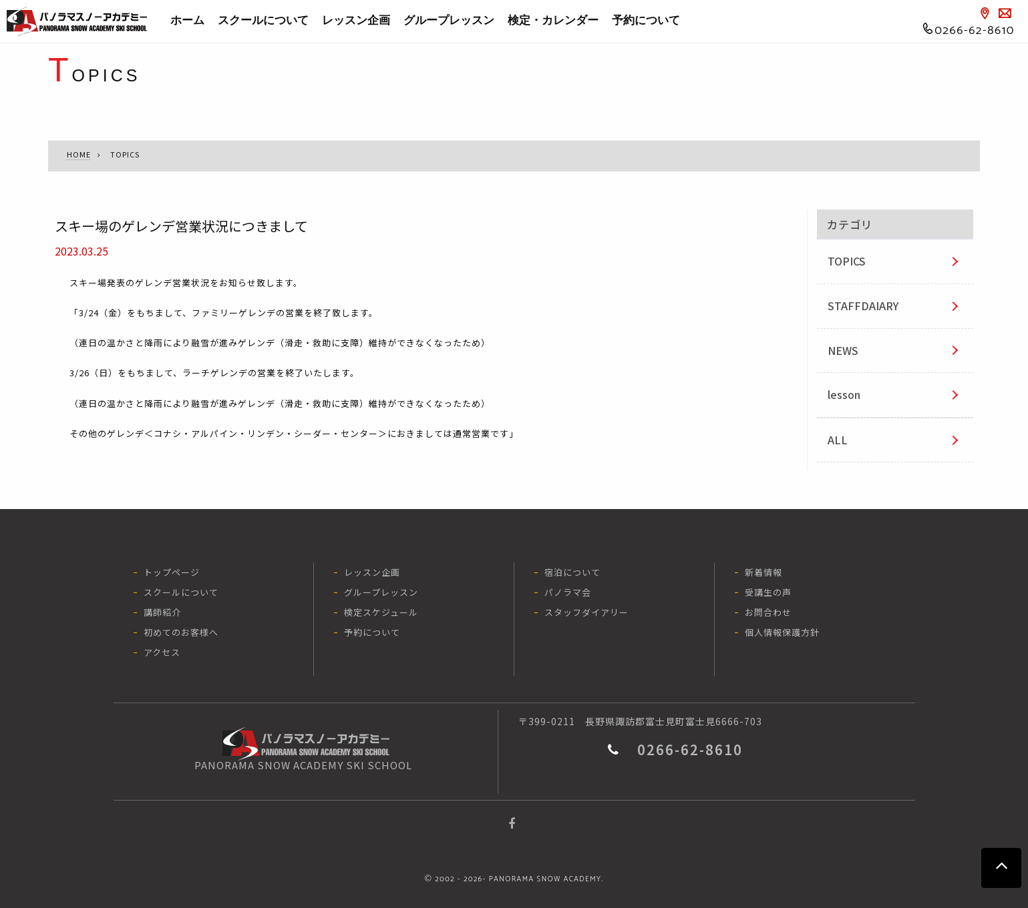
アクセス (162, 652)
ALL (838, 440)
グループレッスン (448, 20)
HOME (79, 154)
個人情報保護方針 (782, 632)
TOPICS (847, 261)
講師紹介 (162, 612)
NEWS (843, 350)
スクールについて (263, 20)
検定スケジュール (381, 612)
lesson (844, 394)
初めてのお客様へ (181, 632)
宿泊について (572, 572)
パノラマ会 (567, 592)
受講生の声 (768, 592)
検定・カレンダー (553, 20)
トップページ (172, 572)
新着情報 (763, 572)
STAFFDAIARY (863, 306)
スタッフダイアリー (586, 612)
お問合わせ (768, 612)
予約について (646, 20)
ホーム (187, 20)
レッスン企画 (356, 20)
